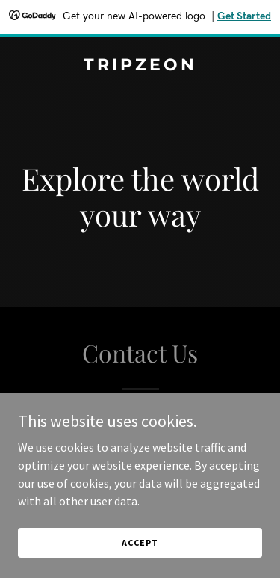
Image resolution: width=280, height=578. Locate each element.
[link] (140, 65)
